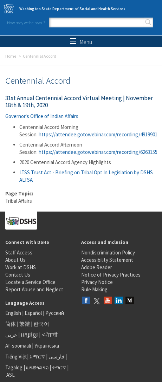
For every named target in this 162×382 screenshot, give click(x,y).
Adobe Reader (96, 267)
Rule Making (94, 289)
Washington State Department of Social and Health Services (72, 8)
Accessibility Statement (107, 260)
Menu (81, 41)
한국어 (41, 324)
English (13, 313)
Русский (54, 313)
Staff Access (18, 252)
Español (33, 313)
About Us (15, 260)
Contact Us (17, 274)
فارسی (55, 356)
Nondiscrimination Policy (108, 252)
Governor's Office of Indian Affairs (41, 116)
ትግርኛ (59, 367)
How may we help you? (26, 22)
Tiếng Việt (16, 356)
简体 (10, 324)
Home (10, 56)
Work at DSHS (20, 267)
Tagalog (13, 367)
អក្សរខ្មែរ (29, 334)
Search (148, 22)
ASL (10, 374)
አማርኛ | (38, 356)
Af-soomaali (18, 345)
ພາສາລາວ (37, 367)
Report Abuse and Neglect (34, 289)
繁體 (25, 324)
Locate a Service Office (30, 282)
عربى (11, 334)
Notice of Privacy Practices (111, 274)
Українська (46, 345)
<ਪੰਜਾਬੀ (49, 334)
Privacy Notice (97, 282)
